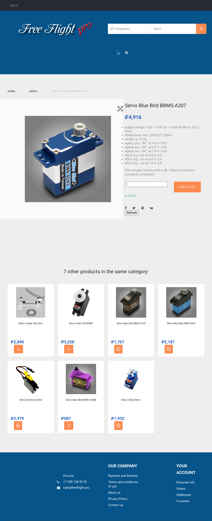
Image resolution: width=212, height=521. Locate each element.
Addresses (183, 495)
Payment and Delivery (123, 476)
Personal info (185, 482)
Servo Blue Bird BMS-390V (181, 323)
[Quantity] (146, 184)
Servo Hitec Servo (131, 399)
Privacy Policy (117, 499)
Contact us (115, 505)
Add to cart (187, 186)
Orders (181, 489)
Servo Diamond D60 (30, 399)
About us (114, 492)
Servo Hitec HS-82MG (81, 323)
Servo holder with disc (30, 323)
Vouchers (183, 501)
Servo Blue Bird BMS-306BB (81, 399)
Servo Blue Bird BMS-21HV (131, 323)
